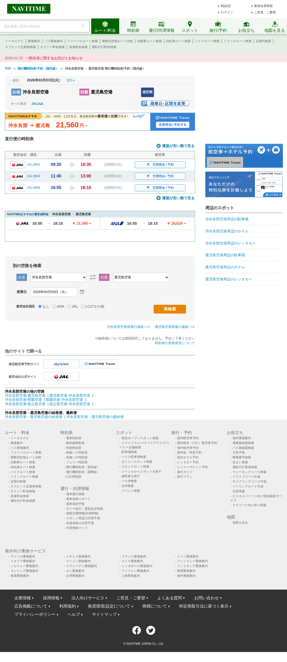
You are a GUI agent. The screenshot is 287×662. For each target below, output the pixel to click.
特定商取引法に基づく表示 (203, 606)
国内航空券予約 (188, 438)
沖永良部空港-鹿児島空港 (25, 395)
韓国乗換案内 (186, 571)
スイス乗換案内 (132, 561)
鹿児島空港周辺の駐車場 (225, 255)
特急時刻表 (73, 448)
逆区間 (147, 92)
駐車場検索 (129, 452)
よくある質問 (169, 598)
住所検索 (128, 486)
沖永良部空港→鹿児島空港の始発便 (34, 417)
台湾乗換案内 (75, 576)
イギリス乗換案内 (78, 556)
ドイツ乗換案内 (188, 556)
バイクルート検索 (207, 41)
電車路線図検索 (243, 443)
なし (46, 306)
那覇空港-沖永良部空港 (64, 400)
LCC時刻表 (73, 476)
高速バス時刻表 (77, 457)
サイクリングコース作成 (249, 481)
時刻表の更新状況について (175, 343)
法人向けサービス (87, 598)
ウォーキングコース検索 (249, 472)
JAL (75, 306)
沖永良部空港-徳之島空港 (25, 404)
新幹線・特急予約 (189, 452)
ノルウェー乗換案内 (24, 566)
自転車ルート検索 (178, 41)
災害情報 (239, 491)
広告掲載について (30, 606)
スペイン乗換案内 (78, 561)
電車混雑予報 (75, 504)
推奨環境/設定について (109, 606)
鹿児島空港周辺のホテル (225, 267)
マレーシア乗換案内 (24, 571)
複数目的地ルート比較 (117, 41)
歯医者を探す (131, 476)
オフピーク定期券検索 (20, 47)
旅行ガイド (184, 472)
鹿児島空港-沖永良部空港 (69, 395)
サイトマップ (104, 614)
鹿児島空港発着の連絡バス (175, 327)
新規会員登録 (263, 6)
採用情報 (51, 598)
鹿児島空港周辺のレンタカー (228, 279)
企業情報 (22, 598)
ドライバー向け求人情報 (249, 505)
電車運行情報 (75, 494)
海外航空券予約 (188, 448)
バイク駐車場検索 (134, 457)
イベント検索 (131, 491)
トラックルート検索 (238, 41)
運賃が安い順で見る (178, 146)
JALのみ (38, 104)
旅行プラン (184, 476)
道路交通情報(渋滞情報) (82, 513)
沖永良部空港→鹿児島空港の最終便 (95, 417)
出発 (16, 92)
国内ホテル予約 (188, 457)
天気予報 (239, 452)
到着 (84, 92)
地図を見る (240, 522)
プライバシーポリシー (34, 614)
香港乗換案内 (20, 576)
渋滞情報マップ (77, 528)
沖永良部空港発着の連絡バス (128, 327)
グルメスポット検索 (135, 466)
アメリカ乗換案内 (23, 556)
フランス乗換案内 (134, 556)
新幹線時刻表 (75, 443)
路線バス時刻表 (77, 452)
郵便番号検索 (242, 457)
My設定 (226, 6)
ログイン (227, 12)
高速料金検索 (78, 47)
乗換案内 (34, 41)
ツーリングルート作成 (248, 486)
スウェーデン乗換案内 (81, 566)
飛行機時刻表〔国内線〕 (83, 467)
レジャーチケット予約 (192, 467)
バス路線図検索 (243, 448)
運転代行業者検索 (245, 467)
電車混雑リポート (78, 499)
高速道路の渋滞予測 (80, 523)
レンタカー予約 (188, 462)
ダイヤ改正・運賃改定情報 (84, 508)
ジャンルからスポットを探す (142, 471)
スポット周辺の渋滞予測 (83, 518)
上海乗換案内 (131, 576)
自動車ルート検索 (149, 41)
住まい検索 (240, 462)
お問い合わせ (206, 598)
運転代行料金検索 (104, 47)
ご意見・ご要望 (265, 12)
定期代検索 (263, 41)
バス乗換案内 (53, 41)
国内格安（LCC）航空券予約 (197, 443)
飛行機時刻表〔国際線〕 (83, 472)
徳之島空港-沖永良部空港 (69, 404)
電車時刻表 (73, 438)
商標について (154, 606)
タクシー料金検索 (52, 47)
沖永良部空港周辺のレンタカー (230, 243)
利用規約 (67, 606)
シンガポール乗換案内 (137, 566)
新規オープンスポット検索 (140, 438)
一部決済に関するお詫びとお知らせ (54, 58)
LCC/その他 (94, 306)
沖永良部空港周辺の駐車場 (226, 219)
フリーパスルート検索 (82, 41)
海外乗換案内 (242, 438)
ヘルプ (74, 614)
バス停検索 (129, 481)
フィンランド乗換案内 (192, 561)
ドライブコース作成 (246, 476)
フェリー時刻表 (77, 462)
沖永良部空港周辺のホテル (226, 231)
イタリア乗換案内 (23, 561)
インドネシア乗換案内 (192, 566)
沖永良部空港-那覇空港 (23, 400)
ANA (60, 306)
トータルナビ (14, 41)
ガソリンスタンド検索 (137, 462)
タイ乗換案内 (75, 571)
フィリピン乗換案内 (135, 571)
